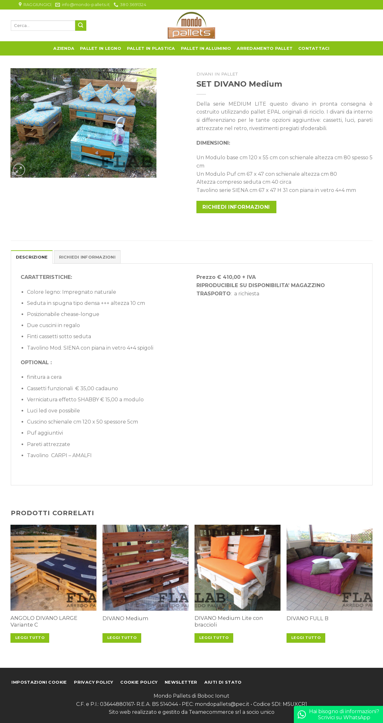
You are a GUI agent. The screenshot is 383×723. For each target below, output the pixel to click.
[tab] (32, 257)
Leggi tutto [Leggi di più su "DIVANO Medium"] (121, 637)
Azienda (63, 48)
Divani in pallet (217, 73)
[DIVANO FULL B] (329, 567)
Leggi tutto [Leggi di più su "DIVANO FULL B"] (305, 637)
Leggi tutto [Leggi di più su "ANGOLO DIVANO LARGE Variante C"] (29, 637)
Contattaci (314, 48)
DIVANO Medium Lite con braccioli (229, 621)
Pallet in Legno (100, 48)
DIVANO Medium (125, 618)
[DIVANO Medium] (145, 567)
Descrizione (32, 257)
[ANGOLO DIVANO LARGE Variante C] (53, 567)
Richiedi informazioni (236, 207)
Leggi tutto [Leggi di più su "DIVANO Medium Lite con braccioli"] (213, 637)
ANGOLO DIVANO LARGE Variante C (43, 621)
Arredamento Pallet (265, 48)
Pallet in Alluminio (206, 48)
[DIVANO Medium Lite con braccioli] (237, 567)
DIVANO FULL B (307, 618)
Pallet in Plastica (151, 48)
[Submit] (80, 25)
